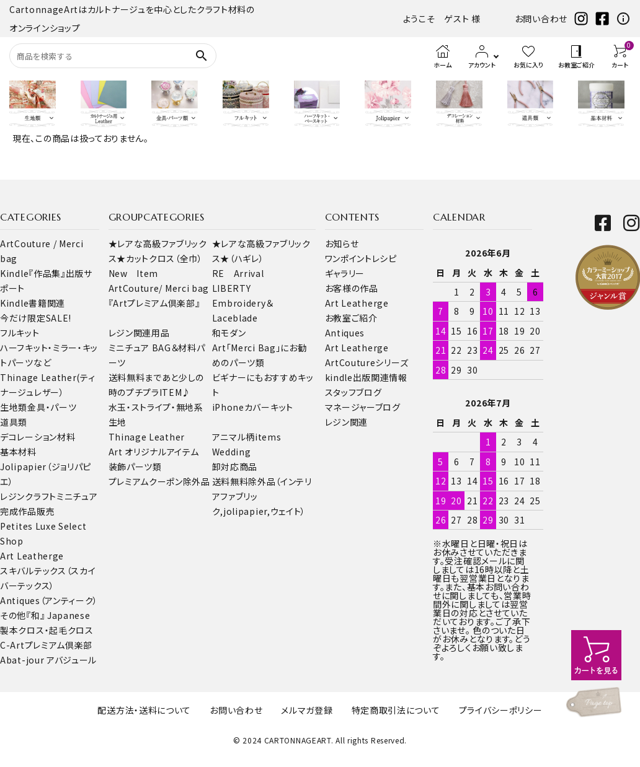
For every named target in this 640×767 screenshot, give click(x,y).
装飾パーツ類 (135, 466)
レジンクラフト (28, 496)
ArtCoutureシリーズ (367, 362)
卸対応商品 (235, 466)
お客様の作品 (351, 288)
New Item (134, 273)
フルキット (20, 333)
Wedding (231, 451)
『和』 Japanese (58, 615)
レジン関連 (346, 422)
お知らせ (342, 243)
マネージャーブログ (363, 407)
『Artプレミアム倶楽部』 (154, 303)
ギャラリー (345, 273)
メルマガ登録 (306, 710)
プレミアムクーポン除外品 (159, 481)
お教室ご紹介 (351, 318)
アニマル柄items (247, 437)
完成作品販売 (27, 511)
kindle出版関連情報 (366, 377)
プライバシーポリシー (501, 710)
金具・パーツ (51, 407)
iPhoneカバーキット (252, 407)
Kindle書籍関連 (32, 303)
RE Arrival (238, 273)
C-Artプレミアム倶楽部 (46, 645)
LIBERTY (231, 288)
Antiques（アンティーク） (49, 600)
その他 (13, 615)
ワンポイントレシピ (361, 258)
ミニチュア (77, 496)
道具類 (13, 422)
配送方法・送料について (144, 710)
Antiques (345, 333)
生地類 (13, 407)
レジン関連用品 (139, 333)
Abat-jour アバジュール (48, 660)
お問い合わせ (541, 18)
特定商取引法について (396, 710)
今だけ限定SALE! (35, 318)
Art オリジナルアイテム (154, 451)
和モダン (229, 333)
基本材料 (18, 451)
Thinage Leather (147, 437)
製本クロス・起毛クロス (47, 630)
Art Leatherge (32, 556)
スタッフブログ (353, 392)
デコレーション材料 (37, 437)
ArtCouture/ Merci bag (159, 288)
